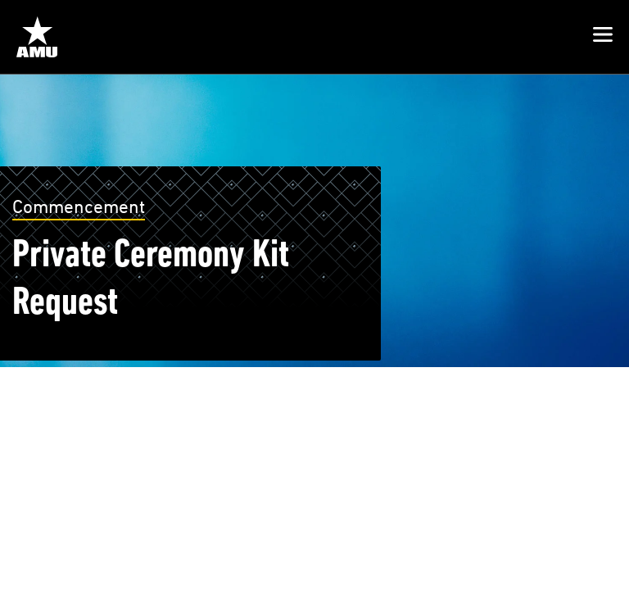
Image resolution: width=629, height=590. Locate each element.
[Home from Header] (36, 36)
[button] (603, 37)
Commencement (78, 206)
